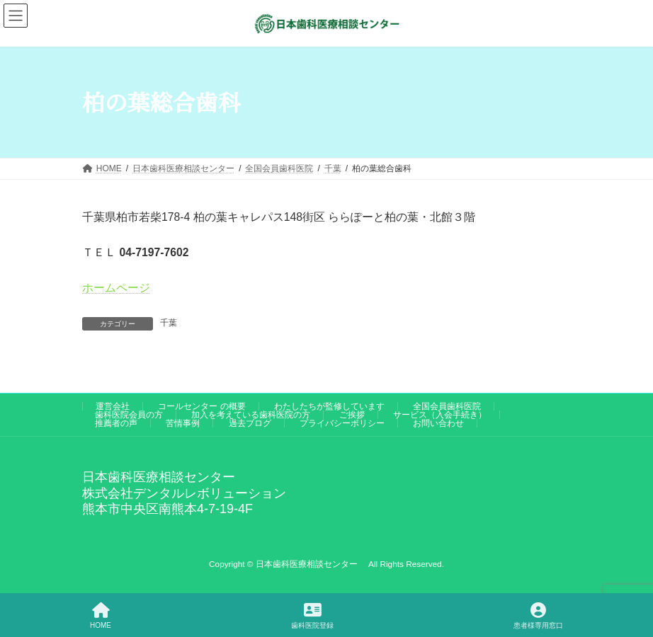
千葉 (168, 323)
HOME (100, 615)
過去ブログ (250, 423)
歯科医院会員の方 (129, 415)
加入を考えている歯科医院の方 (250, 415)
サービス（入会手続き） (440, 415)
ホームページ (116, 288)
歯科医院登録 (312, 615)
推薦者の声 (116, 423)
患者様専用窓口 (538, 615)
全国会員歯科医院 (447, 406)
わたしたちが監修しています (329, 406)
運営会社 (113, 406)
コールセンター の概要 (201, 406)
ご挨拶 (352, 415)
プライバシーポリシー (342, 423)
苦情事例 (183, 423)
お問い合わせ (438, 423)
